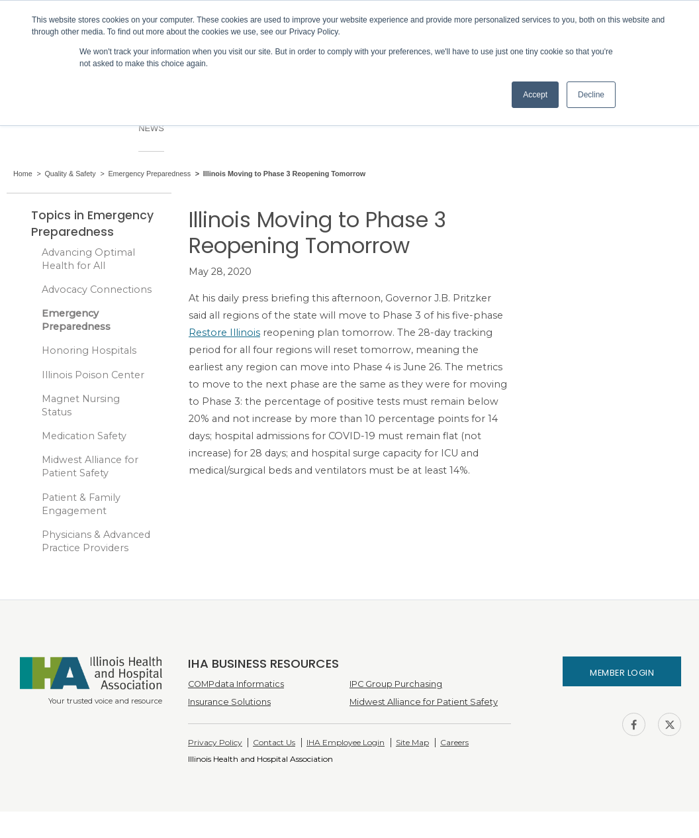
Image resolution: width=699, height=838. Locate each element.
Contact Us (274, 742)
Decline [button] (591, 94)
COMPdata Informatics (236, 684)
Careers (454, 742)
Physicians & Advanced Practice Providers (96, 541)
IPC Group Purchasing (396, 684)
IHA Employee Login (345, 742)
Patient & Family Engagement (81, 504)
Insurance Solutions (229, 702)
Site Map (412, 742)
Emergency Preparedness (76, 320)
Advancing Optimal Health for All (88, 259)
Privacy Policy (215, 742)
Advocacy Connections (97, 289)
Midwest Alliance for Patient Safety (90, 466)
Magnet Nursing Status (81, 405)
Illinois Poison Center (93, 375)
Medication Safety (84, 436)
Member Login (622, 672)
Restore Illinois (224, 333)
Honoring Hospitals (89, 350)
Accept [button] (535, 94)
